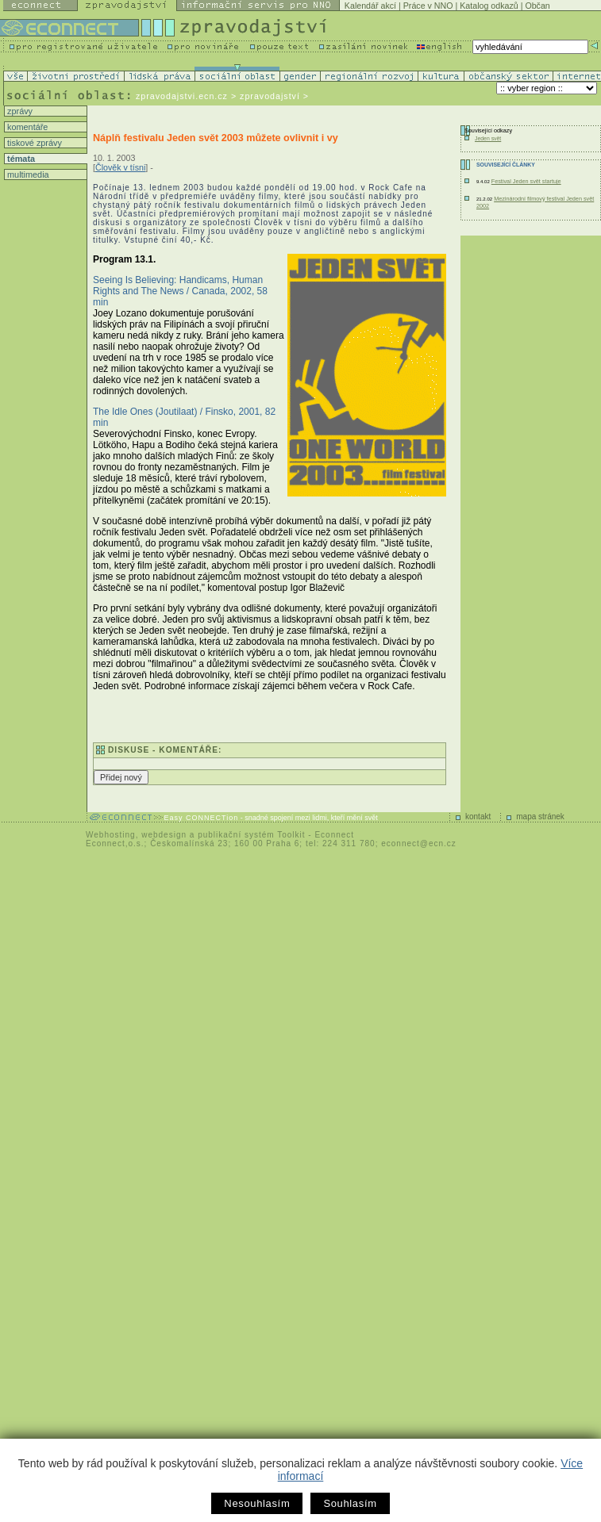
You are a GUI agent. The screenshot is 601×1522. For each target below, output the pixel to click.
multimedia (27, 174)
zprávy (19, 111)
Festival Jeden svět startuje (526, 181)
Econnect (334, 834)
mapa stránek (540, 816)
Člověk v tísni (120, 167)
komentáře (26, 127)
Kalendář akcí (370, 5)
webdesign (164, 834)
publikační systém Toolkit (251, 834)
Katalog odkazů (489, 5)
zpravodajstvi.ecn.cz (182, 96)
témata (20, 158)
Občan (537, 5)
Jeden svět (488, 138)
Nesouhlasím (257, 1503)
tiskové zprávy (33, 143)
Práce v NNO (428, 5)
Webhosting (111, 834)
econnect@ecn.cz (419, 843)
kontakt (478, 816)
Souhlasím (349, 1503)
